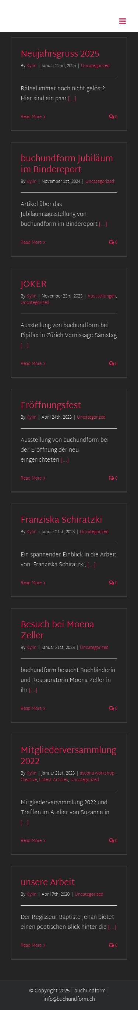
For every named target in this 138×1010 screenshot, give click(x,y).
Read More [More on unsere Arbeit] (31, 946)
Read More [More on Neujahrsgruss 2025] (31, 117)
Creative (29, 780)
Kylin (31, 66)
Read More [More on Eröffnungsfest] (31, 479)
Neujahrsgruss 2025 (60, 54)
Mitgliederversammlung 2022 (68, 756)
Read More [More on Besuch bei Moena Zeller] (31, 709)
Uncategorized (95, 66)
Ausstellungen (102, 296)
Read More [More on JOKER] (31, 364)
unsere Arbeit (48, 883)
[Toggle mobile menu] (123, 21)
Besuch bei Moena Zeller (57, 630)
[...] (72, 99)
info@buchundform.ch (69, 999)
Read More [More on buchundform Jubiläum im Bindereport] (31, 243)
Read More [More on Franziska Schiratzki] (31, 583)
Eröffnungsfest (51, 406)
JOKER (34, 285)
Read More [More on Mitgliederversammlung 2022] (31, 841)
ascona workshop (97, 773)
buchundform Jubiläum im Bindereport (67, 164)
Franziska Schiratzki (61, 520)
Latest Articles (53, 780)
